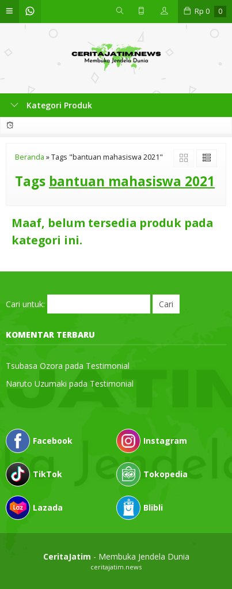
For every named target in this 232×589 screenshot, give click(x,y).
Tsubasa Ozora (34, 365)
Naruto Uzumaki (36, 383)
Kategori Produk (51, 105)
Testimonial (108, 365)
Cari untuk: (25, 304)
